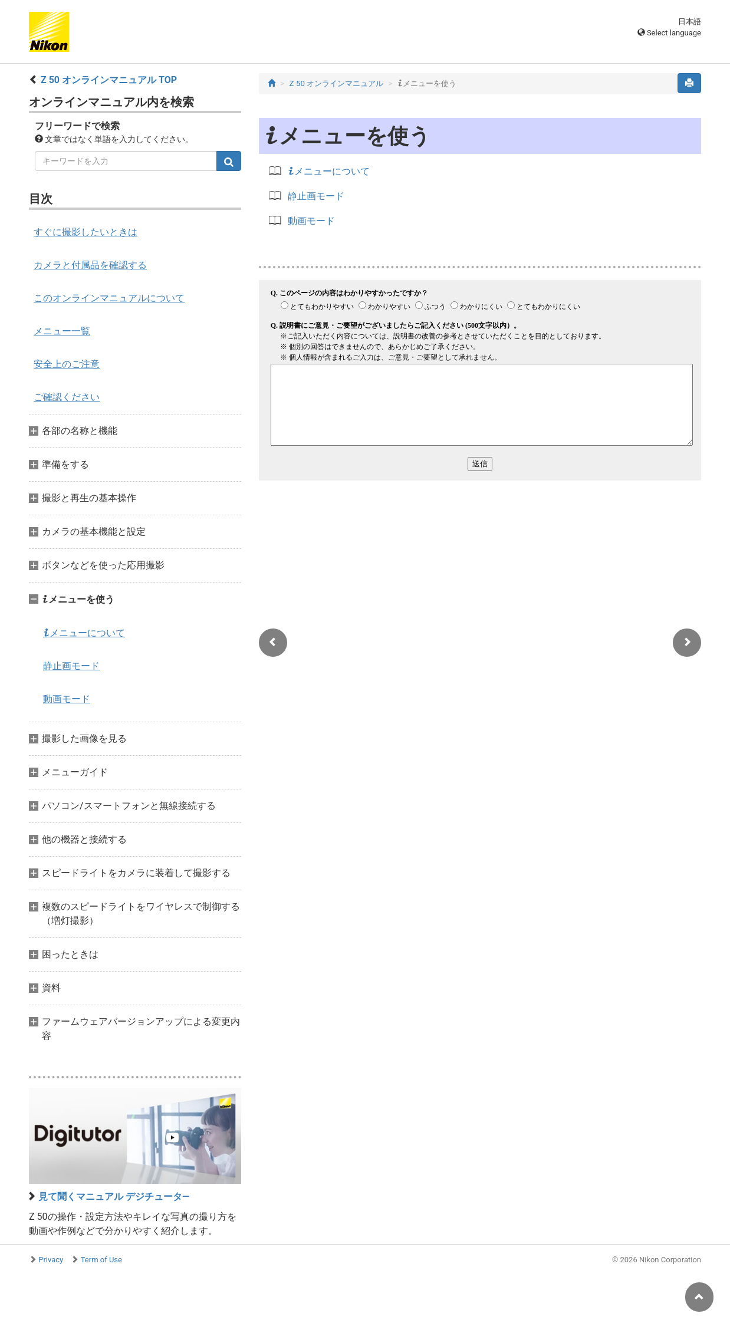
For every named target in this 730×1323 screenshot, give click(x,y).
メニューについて (84, 633)
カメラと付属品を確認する (90, 265)
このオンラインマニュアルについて (109, 298)
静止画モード (71, 666)
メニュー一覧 (62, 331)
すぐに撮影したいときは (85, 232)
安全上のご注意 (67, 364)
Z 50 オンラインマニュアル (337, 83)
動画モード (66, 699)
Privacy (50, 1259)
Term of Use (101, 1259)
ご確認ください (67, 397)
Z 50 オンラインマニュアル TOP (109, 79)
